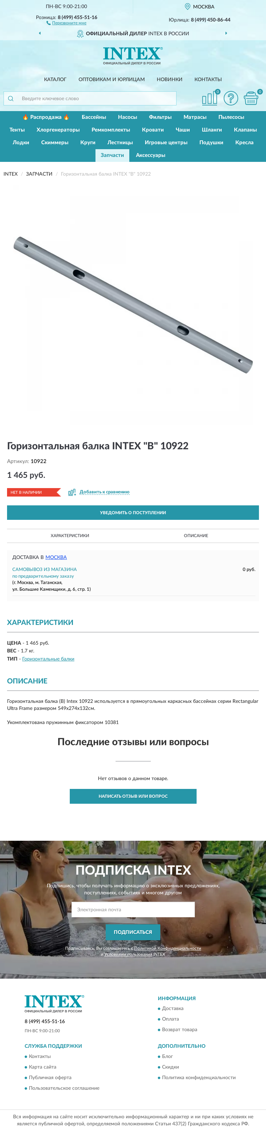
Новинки (170, 79)
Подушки (211, 142)
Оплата (170, 1019)
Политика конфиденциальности (199, 1077)
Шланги (212, 130)
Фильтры (160, 117)
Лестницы (120, 142)
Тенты (17, 130)
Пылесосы (231, 117)
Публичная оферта (50, 1077)
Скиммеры (54, 142)
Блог (167, 1056)
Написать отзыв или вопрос (133, 796)
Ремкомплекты (111, 130)
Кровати (153, 130)
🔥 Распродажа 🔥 (46, 117)
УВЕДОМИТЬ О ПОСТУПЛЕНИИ (133, 513)
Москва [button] (56, 557)
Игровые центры (166, 142)
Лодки (21, 142)
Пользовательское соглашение (64, 1088)
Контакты (208, 79)
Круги (87, 142)
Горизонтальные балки (48, 659)
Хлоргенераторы (58, 130)
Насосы (127, 117)
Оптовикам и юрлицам (112, 79)
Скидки (170, 1067)
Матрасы (195, 117)
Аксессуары (150, 155)
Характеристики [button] (70, 536)
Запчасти (112, 155)
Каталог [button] (55, 79)
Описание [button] (196, 536)
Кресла (244, 142)
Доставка (173, 1009)
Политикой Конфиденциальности (167, 948)
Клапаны (245, 130)
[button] (66, 22)
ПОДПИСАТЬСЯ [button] (133, 932)
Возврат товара (179, 1030)
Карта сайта (42, 1067)
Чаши (183, 130)
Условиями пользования (128, 954)
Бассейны (94, 117)
